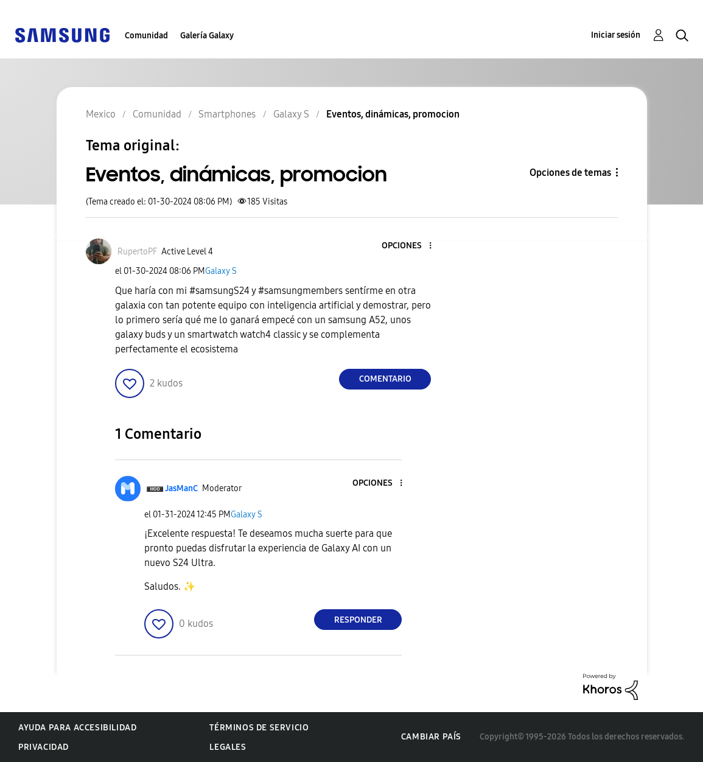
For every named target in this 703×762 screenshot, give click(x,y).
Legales (227, 747)
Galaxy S (221, 271)
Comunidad (146, 35)
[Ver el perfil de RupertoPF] (137, 251)
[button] (410, 246)
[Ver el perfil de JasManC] (181, 488)
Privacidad (43, 747)
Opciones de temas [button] (570, 172)
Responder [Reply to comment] (358, 620)
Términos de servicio (259, 727)
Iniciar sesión (615, 35)
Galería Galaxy (207, 35)
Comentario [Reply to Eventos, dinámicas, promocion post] (385, 379)
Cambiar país (431, 737)
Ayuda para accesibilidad (77, 727)
